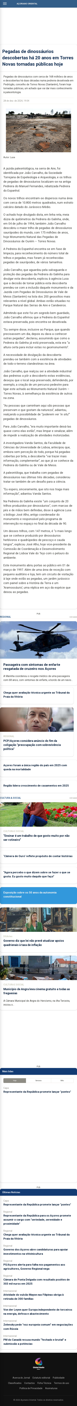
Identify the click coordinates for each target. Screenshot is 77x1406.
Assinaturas (51, 1388)
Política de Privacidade (31, 1388)
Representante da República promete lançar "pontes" (37, 1091)
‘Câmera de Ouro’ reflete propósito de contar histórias (37, 856)
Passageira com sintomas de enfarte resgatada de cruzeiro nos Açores (31, 667)
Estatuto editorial (41, 1377)
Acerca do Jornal (21, 1377)
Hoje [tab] (14, 1081)
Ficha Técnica (44, 1383)
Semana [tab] (38, 1081)
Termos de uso (61, 1383)
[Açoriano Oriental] (38, 1370)
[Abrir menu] (5, 4)
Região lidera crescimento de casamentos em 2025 (36, 785)
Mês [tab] (62, 1081)
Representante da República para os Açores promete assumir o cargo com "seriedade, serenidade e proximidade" (37, 1219)
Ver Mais (73, 617)
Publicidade (59, 1377)
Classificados (14, 1383)
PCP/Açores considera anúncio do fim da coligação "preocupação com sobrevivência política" (32, 745)
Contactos (29, 1383)
